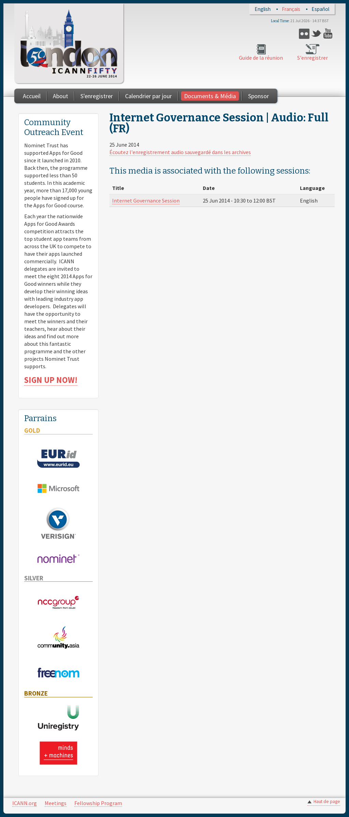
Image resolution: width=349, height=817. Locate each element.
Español (320, 9)
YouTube (328, 33)
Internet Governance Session (146, 200)
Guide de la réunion (261, 57)
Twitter (316, 33)
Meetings (55, 803)
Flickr (304, 33)
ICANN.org (24, 803)
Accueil (32, 96)
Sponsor (258, 96)
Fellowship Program (98, 803)
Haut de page (327, 801)
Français (291, 9)
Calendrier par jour (148, 96)
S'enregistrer (312, 57)
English (263, 9)
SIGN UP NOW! (50, 380)
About (60, 96)
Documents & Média (210, 96)
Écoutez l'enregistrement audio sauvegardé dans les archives (180, 152)
